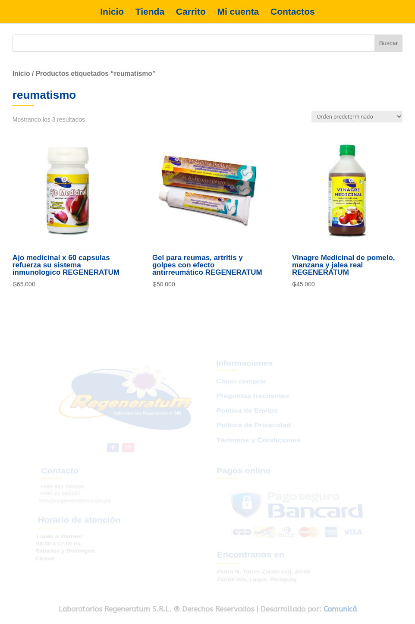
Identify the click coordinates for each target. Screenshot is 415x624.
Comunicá (340, 609)
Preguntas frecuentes (252, 404)
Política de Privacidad (253, 429)
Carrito (191, 12)
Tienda (149, 12)
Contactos (292, 12)
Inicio (112, 12)
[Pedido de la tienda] (356, 116)
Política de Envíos (246, 417)
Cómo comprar (241, 391)
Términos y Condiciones (259, 443)
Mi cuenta (238, 12)
